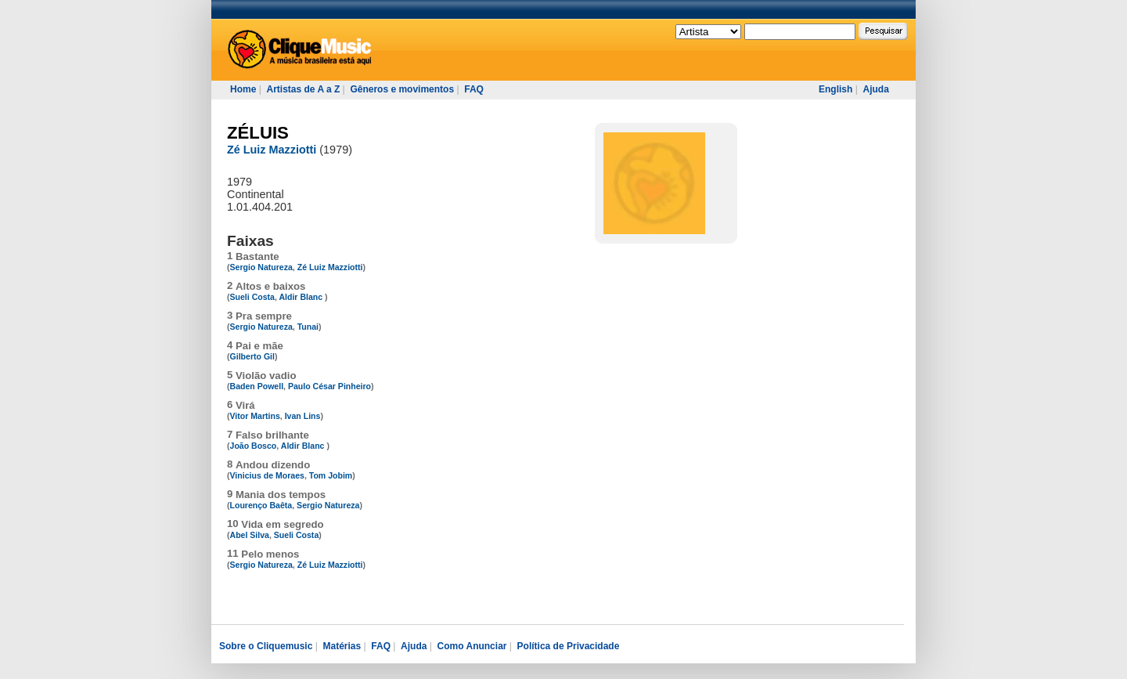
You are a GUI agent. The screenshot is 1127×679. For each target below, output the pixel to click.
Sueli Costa (252, 297)
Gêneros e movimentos (402, 89)
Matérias (341, 646)
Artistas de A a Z (303, 89)
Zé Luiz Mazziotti (271, 149)
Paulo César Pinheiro (329, 386)
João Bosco (253, 445)
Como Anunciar (472, 646)
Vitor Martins (255, 416)
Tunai (308, 326)
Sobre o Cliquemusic (265, 646)
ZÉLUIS (258, 133)
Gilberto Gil (252, 356)
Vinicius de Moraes (267, 475)
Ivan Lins (303, 416)
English (835, 89)
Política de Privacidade (568, 646)
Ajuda (875, 89)
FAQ (474, 89)
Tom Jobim (330, 475)
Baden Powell (257, 386)
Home (243, 89)
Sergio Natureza (261, 267)
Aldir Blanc (302, 297)
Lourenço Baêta (261, 505)
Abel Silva (249, 535)
